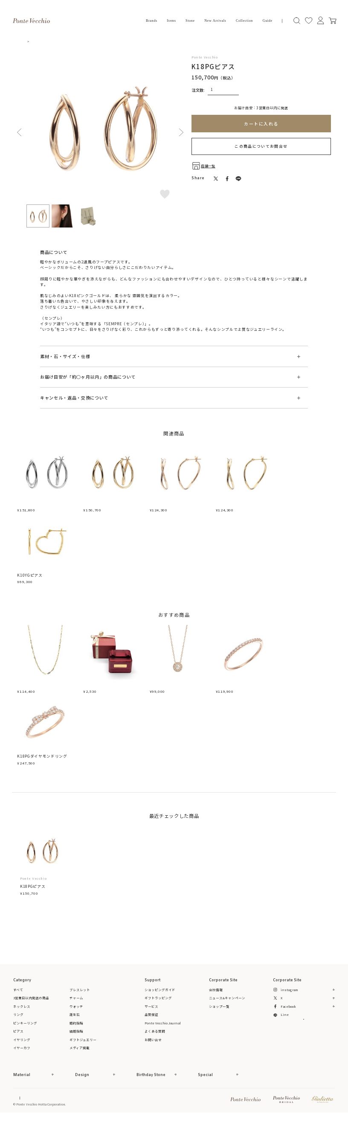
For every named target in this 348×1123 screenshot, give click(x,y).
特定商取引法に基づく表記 (68, 1103)
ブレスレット (80, 994)
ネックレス (21, 1011)
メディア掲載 (80, 1053)
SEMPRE (48, 318)
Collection (244, 21)
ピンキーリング (25, 1028)
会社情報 (216, 994)
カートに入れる (261, 123)
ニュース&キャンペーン (227, 1003)
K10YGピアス (29, 577)
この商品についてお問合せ (261, 146)
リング (18, 1020)
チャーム (76, 1003)
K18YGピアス (95, 506)
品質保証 (151, 1020)
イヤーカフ (21, 1053)
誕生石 (75, 1020)
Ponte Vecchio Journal (163, 1028)
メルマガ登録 (303, 1034)
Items (171, 21)
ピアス (43, 41)
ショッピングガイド (160, 994)
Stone (190, 21)
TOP (28, 41)
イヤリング (21, 1044)
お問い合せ (153, 1044)
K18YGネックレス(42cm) (41, 690)
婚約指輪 (76, 1028)
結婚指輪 (76, 1036)
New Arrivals (215, 21)
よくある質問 (155, 1036)
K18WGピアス (30, 506)
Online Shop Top (25, 1103)
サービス (151, 1011)
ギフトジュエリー (83, 1044)
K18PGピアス (162, 506)
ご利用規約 (99, 1103)
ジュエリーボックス (101, 690)
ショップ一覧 (219, 1011)
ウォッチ (76, 1011)
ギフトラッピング (158, 1003)
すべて (18, 994)
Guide (268, 21)
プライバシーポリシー (128, 1103)
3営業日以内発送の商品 (31, 1003)
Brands (151, 21)
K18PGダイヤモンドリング (241, 690)
